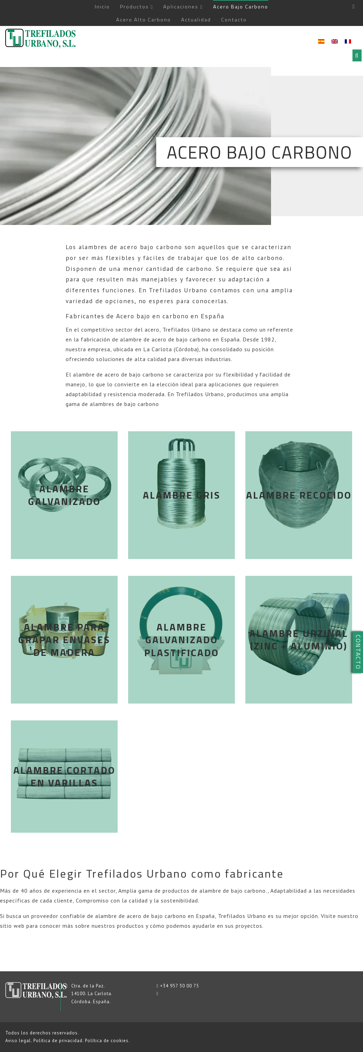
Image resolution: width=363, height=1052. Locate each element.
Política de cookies (106, 1041)
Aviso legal (18, 1041)
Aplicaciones (180, 7)
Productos (134, 7)
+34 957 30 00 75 (179, 986)
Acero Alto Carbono (143, 20)
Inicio (102, 7)
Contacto (234, 20)
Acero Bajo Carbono (240, 7)
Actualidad (196, 20)
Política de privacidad (57, 1041)
